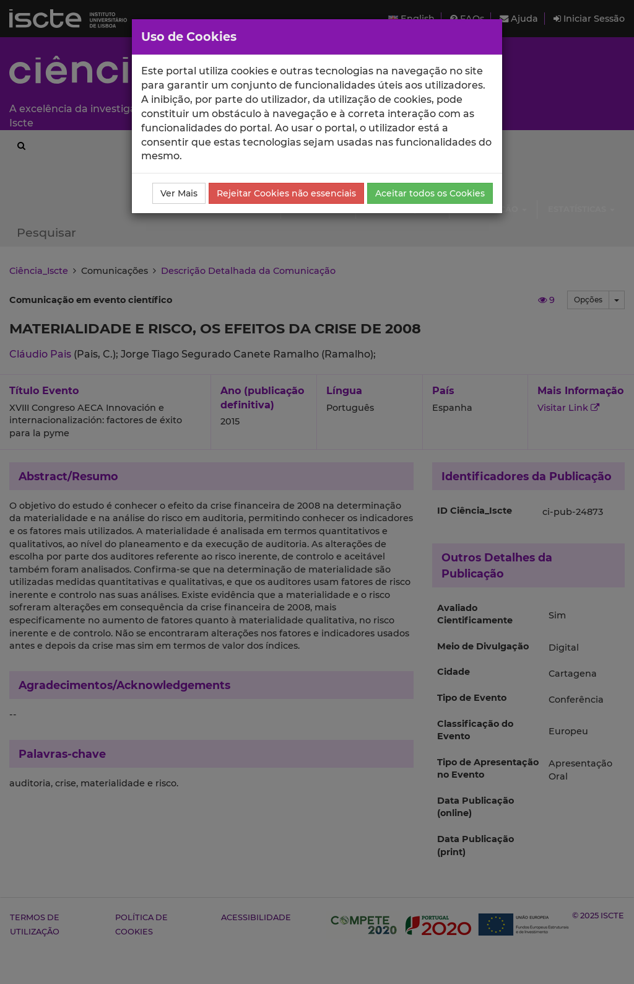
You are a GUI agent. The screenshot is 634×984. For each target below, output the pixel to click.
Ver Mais (179, 193)
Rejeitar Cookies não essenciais (286, 193)
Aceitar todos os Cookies (430, 193)
